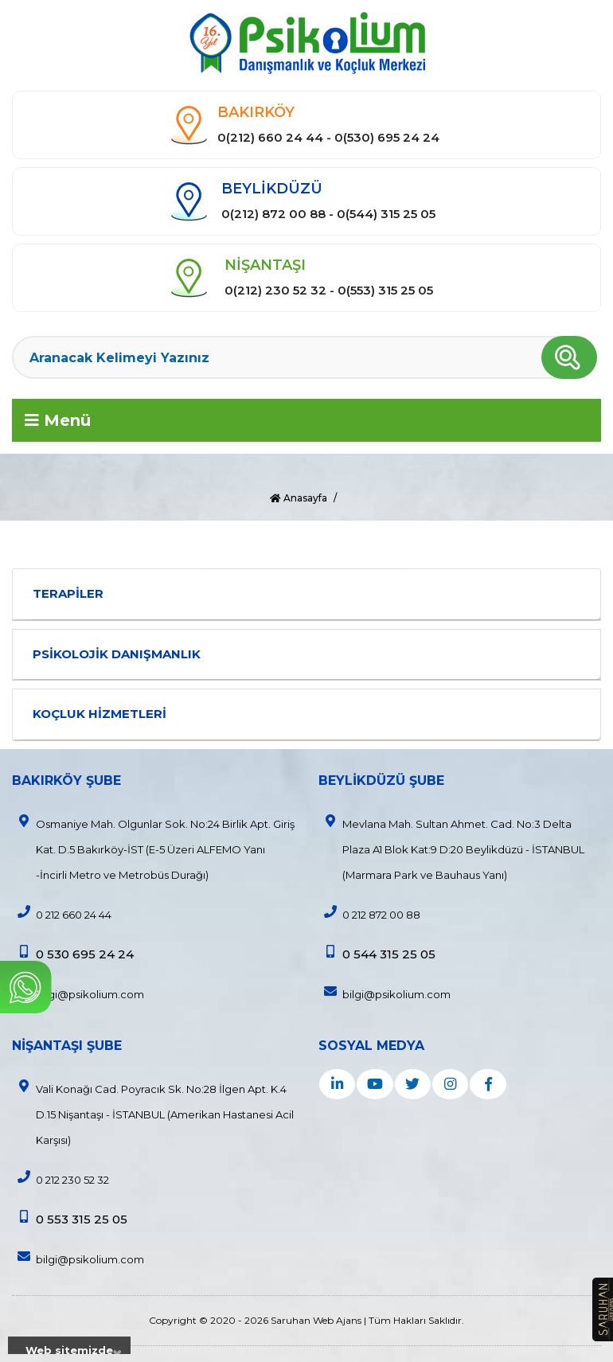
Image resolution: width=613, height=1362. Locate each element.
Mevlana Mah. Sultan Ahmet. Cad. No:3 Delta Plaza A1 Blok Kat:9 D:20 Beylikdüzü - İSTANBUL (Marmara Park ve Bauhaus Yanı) (451, 847)
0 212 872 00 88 (369, 913)
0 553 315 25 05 (69, 1218)
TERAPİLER (68, 593)
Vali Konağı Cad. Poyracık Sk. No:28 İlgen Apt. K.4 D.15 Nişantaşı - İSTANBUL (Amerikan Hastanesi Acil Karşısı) (153, 1112)
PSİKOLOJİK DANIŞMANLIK (117, 653)
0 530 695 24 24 (73, 953)
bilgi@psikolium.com (78, 993)
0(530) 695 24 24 (386, 137)
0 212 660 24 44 (61, 913)
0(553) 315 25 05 (385, 290)
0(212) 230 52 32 (275, 290)
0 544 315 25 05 (376, 953)
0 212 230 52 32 (60, 1178)
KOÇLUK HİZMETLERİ (99, 713)
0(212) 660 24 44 (270, 137)
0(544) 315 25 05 (386, 213)
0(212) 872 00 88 (273, 213)
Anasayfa (298, 498)
